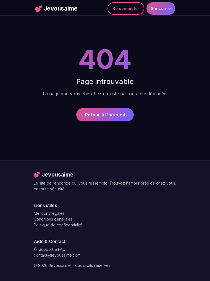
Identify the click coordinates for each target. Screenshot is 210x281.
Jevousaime (56, 8)
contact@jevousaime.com (57, 255)
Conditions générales (53, 219)
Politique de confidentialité (58, 225)
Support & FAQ (49, 249)
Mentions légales (49, 213)
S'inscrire (161, 8)
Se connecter (125, 8)
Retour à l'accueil (105, 114)
